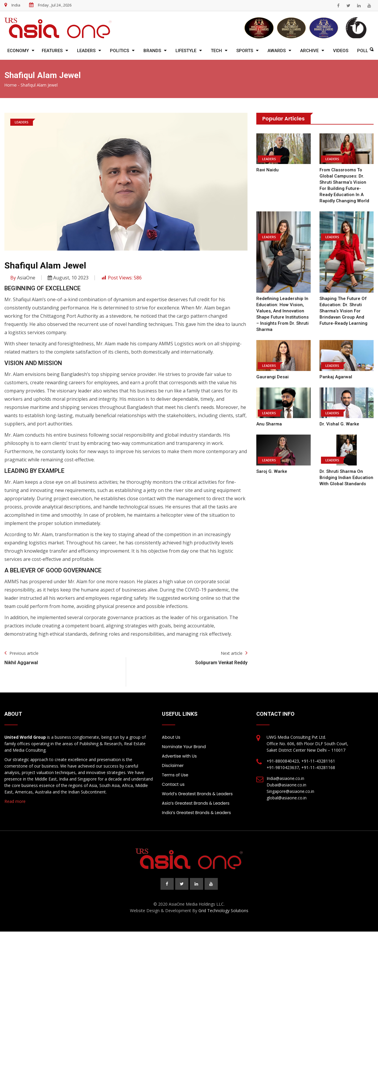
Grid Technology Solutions (223, 910)
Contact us (173, 784)
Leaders (86, 50)
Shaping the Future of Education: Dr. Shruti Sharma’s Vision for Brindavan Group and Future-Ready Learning (343, 311)
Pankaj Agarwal (336, 377)
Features (52, 50)
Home (10, 85)
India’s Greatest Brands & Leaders (196, 813)
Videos (340, 50)
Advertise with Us (179, 756)
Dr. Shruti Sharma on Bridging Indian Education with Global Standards (346, 477)
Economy (18, 50)
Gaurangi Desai (272, 377)
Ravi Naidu (267, 170)
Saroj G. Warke (271, 471)
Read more (15, 801)
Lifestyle (185, 50)
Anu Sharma (269, 424)
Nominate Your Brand (184, 747)
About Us (171, 737)
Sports (244, 50)
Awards (276, 50)
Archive (309, 50)
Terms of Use (175, 775)
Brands (152, 50)
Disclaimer (173, 765)
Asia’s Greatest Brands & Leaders (196, 803)
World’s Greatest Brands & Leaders (197, 794)
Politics (119, 50)
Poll (362, 50)
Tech (216, 50)
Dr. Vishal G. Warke (339, 424)
